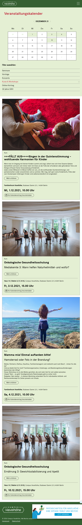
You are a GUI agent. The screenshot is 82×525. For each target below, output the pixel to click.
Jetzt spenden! (63, 514)
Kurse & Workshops (10, 81)
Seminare (6, 70)
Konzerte (6, 78)
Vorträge (5, 74)
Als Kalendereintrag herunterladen (20, 195)
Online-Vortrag (8, 85)
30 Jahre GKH (7, 89)
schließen (81, 502)
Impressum (5, 521)
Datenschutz (16, 521)
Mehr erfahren (11, 178)
